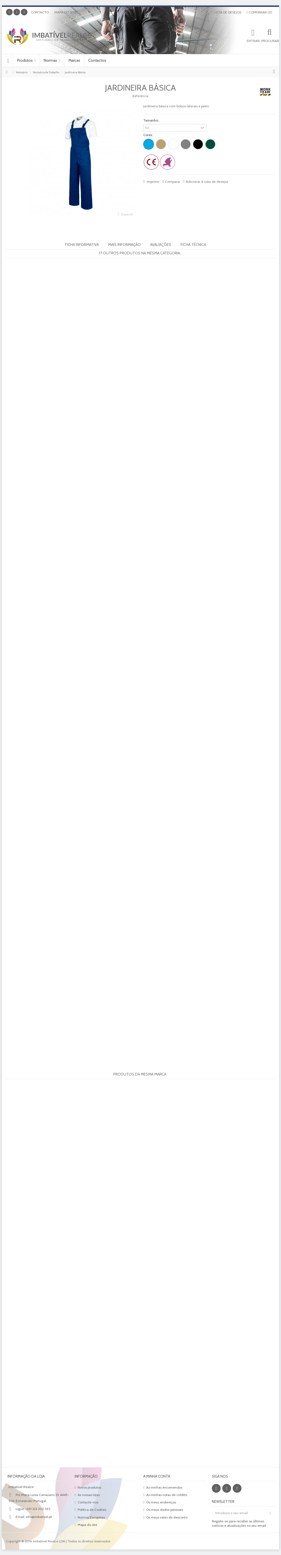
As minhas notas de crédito (166, 1495)
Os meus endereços (161, 1502)
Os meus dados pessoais (164, 1510)
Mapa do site (65, 12)
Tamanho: (151, 120)
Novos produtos (89, 1487)
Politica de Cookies (92, 1510)
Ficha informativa (82, 244)
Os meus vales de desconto (166, 1517)
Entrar (253, 41)
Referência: (141, 96)
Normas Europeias (91, 1517)
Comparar (172, 181)
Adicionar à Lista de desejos (207, 181)
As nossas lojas (89, 1495)
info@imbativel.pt (39, 1517)
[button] (26, 60)
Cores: (148, 135)
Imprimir (152, 181)
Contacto (40, 12)
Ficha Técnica (193, 244)
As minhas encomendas (164, 1487)
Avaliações (160, 244)
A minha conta (156, 1476)
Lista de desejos (226, 12)
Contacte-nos (88, 1502)
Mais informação (124, 244)
